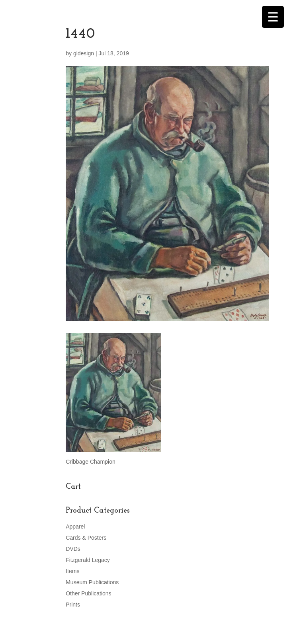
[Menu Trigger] (273, 17)
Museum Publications (92, 582)
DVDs (73, 549)
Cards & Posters (86, 537)
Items (72, 571)
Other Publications (88, 593)
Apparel (75, 526)
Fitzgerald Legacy (88, 560)
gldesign (83, 53)
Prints (73, 604)
